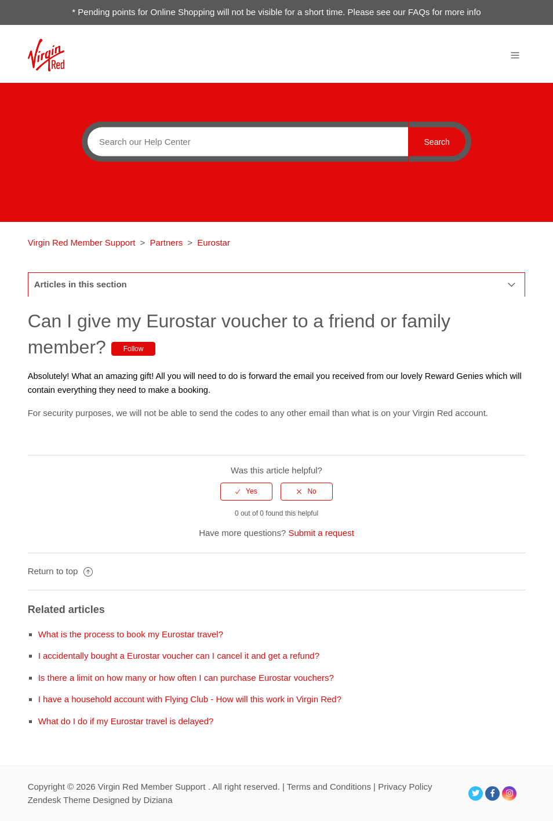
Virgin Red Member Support (83, 242)
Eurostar (213, 242)
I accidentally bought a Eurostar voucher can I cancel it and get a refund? (178, 656)
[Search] (245, 141)
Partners (166, 242)
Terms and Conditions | (332, 786)
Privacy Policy (405, 786)
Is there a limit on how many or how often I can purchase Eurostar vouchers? (186, 678)
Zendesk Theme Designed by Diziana (100, 800)
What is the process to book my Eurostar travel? (130, 634)
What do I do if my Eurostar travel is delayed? (126, 721)
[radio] (246, 491)
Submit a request (321, 533)
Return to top (60, 571)
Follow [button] (133, 349)
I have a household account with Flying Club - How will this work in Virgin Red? (189, 699)
